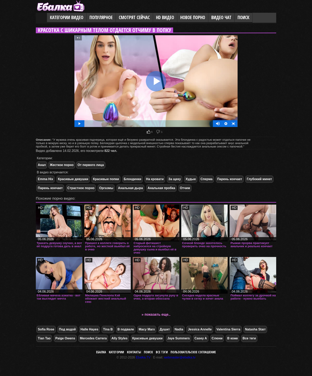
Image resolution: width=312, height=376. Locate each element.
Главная (41, 18)
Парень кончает (229, 179)
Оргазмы (106, 188)
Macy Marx (147, 329)
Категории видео (66, 17)
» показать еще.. (156, 314)
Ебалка (101, 352)
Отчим (185, 188)
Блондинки (132, 179)
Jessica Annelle (200, 329)
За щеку (174, 179)
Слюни (217, 338)
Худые (190, 179)
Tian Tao (44, 338)
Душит (165, 329)
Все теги (249, 338)
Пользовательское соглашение (193, 352)
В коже (232, 338)
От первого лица (91, 165)
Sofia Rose (46, 329)
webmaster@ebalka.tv (180, 357)
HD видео (165, 17)
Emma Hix (45, 179)
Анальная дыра (130, 188)
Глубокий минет (259, 179)
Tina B (108, 329)
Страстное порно (81, 188)
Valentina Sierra (228, 329)
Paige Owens (65, 338)
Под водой (67, 329)
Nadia (179, 329)
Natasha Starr (255, 329)
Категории (116, 352)
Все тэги (162, 352)
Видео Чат (221, 17)
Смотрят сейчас (134, 17)
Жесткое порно (61, 165)
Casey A (200, 338)
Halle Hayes (89, 329)
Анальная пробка (161, 188)
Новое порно (192, 17)
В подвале (125, 329)
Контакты (134, 352)
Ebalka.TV (143, 357)
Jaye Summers (178, 338)
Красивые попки (106, 179)
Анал (42, 165)
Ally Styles (119, 338)
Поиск (243, 17)
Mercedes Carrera (93, 338)
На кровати (155, 179)
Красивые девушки (73, 179)
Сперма (207, 179)
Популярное (101, 17)
